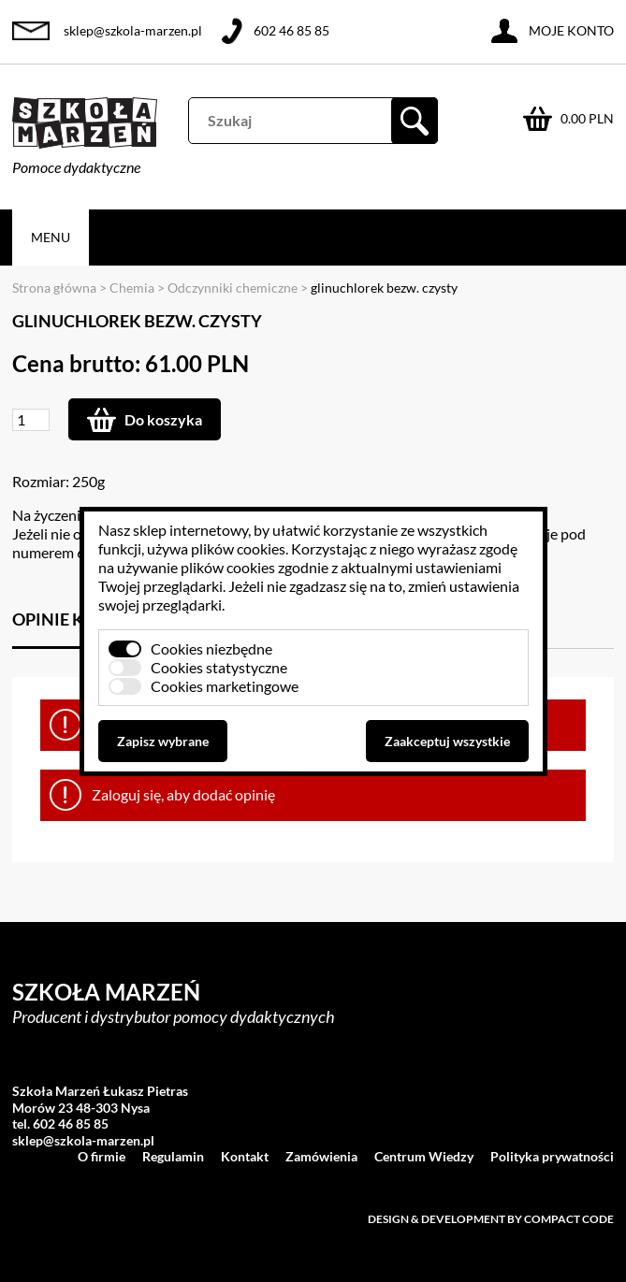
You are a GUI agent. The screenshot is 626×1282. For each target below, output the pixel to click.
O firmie (101, 1156)
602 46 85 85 (291, 30)
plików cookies (238, 548)
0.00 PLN (587, 118)
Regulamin (173, 1156)
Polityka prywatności (552, 1156)
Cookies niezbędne (211, 648)
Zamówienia (321, 1156)
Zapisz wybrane (163, 741)
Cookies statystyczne (219, 667)
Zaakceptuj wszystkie (447, 741)
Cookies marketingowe (224, 686)
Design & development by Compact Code (491, 1219)
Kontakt (245, 1156)
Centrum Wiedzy (423, 1156)
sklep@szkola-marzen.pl (133, 30)
